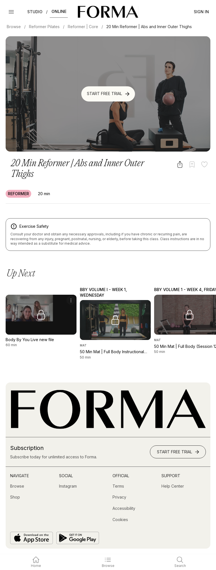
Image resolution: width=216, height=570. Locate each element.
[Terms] (118, 486)
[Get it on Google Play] (77, 538)
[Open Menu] (11, 12)
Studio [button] (34, 11)
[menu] (70, 300)
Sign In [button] (201, 11)
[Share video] (180, 164)
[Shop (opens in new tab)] (15, 497)
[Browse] (17, 486)
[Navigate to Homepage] (108, 12)
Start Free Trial (108, 94)
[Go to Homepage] (108, 427)
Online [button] (58, 11)
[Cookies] (120, 519)
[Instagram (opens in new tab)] (68, 486)
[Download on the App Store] (31, 538)
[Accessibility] (123, 508)
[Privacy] (119, 497)
